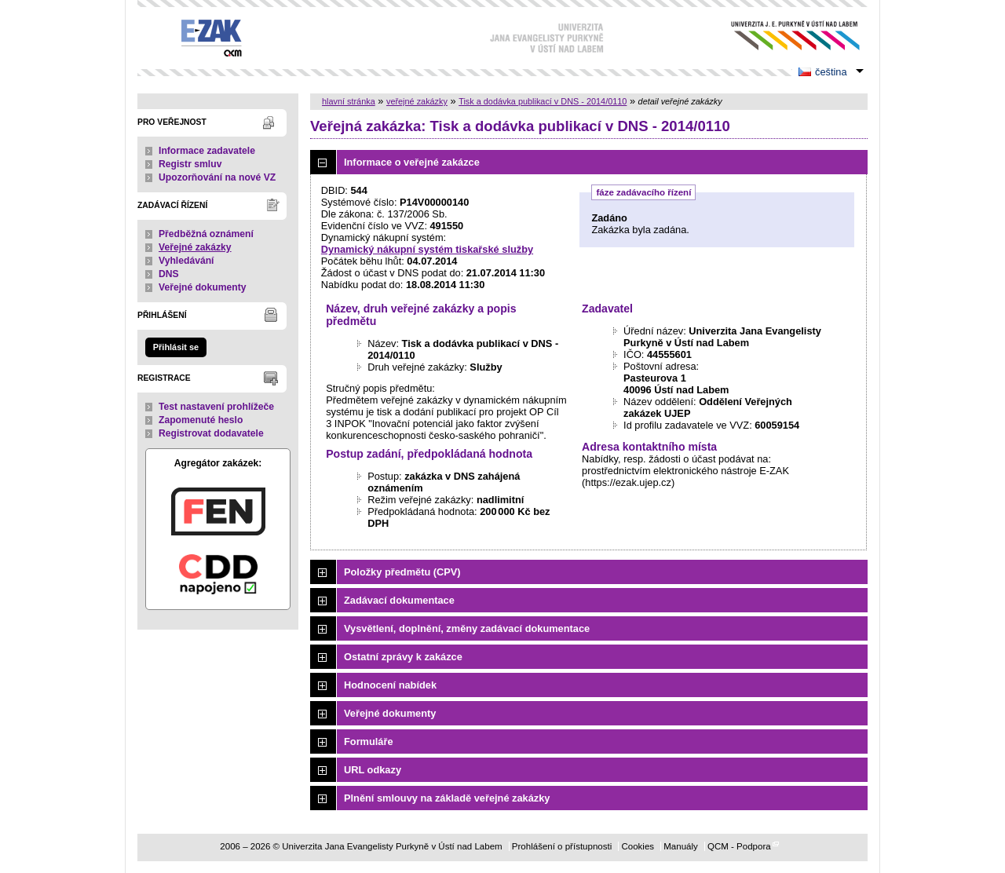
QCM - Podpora (739, 846)
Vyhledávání (186, 260)
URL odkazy (372, 770)
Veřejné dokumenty (202, 287)
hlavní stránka (348, 101)
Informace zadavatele (207, 150)
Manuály (680, 846)
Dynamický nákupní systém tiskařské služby (427, 249)
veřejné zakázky (417, 101)
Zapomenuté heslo (201, 420)
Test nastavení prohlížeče (216, 406)
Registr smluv (190, 164)
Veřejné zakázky (195, 247)
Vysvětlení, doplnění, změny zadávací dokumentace (467, 628)
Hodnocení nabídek (390, 685)
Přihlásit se (176, 347)
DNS (169, 273)
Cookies (637, 846)
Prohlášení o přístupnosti (562, 846)
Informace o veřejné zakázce (412, 162)
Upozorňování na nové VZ (217, 177)
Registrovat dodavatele (211, 433)
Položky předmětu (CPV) (402, 572)
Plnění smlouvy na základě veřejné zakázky (447, 798)
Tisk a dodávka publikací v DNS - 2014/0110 (543, 101)
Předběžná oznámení (206, 233)
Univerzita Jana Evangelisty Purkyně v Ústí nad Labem (783, 35)
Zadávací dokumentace (399, 600)
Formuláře (368, 741)
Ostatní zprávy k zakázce (403, 657)
